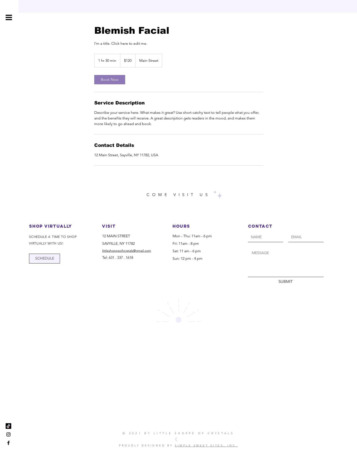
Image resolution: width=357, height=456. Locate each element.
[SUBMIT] (285, 281)
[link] (109, 79)
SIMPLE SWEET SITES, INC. (206, 445)
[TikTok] (8, 426)
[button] (9, 17)
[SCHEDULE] (44, 258)
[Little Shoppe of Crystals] (8, 434)
